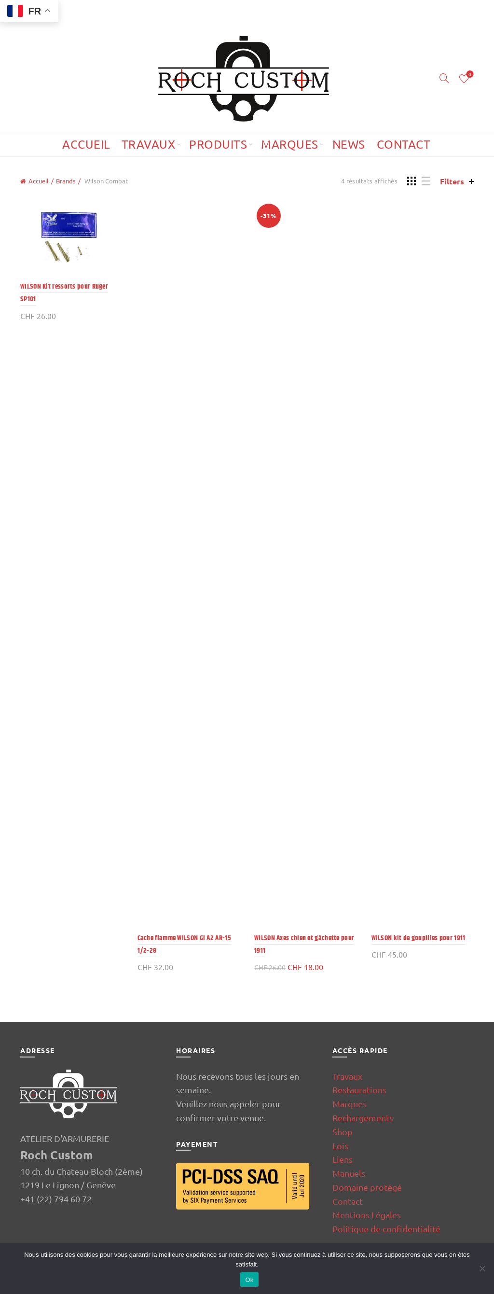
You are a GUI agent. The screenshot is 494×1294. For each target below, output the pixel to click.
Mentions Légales (366, 1215)
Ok (249, 1279)
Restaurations (359, 1090)
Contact (404, 144)
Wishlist (469, 74)
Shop (342, 1132)
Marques (289, 144)
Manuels (348, 1173)
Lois (340, 1146)
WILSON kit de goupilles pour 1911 (418, 938)
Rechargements (362, 1118)
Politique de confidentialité (386, 1229)
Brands (66, 181)
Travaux (149, 144)
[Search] (444, 78)
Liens (342, 1159)
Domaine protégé (367, 1187)
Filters (452, 181)
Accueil (86, 144)
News (348, 144)
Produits (218, 144)
